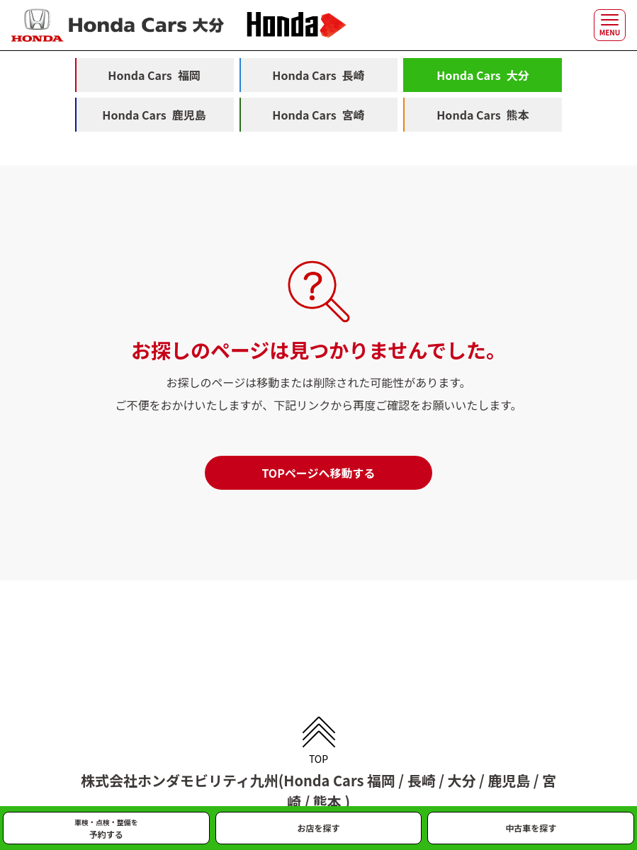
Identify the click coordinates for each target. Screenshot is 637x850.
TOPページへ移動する (318, 472)
